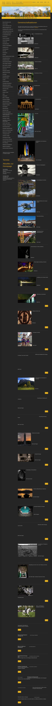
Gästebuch (36, 27)
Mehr (46, 305)
